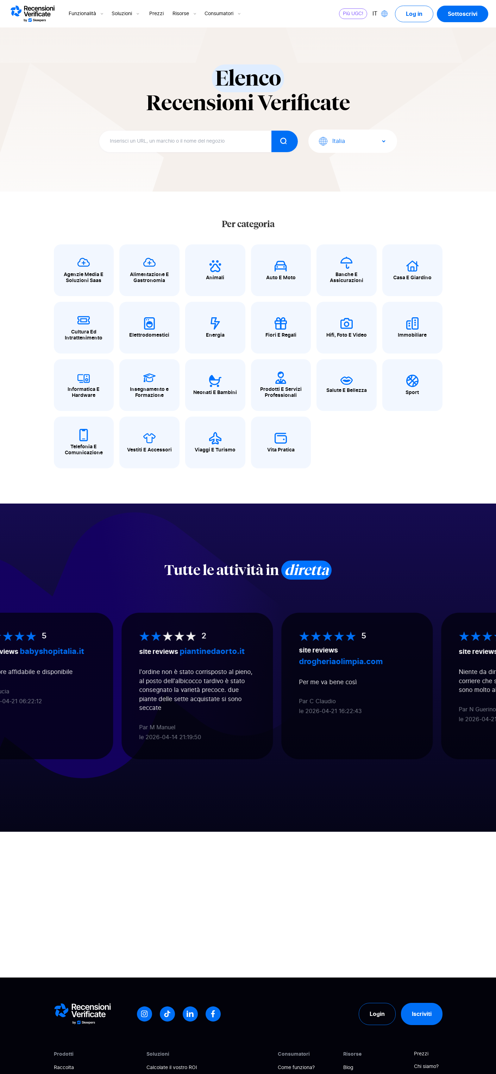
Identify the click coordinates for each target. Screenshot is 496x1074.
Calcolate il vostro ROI (171, 1067)
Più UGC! (353, 13)
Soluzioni (126, 13)
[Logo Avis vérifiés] (33, 14)
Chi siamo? (426, 1066)
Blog (348, 1067)
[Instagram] (144, 1014)
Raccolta (64, 1067)
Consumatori (223, 13)
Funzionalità (87, 13)
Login (377, 1013)
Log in (414, 13)
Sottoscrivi (462, 13)
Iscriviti (422, 1013)
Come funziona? (296, 1067)
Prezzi (156, 13)
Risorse (184, 13)
